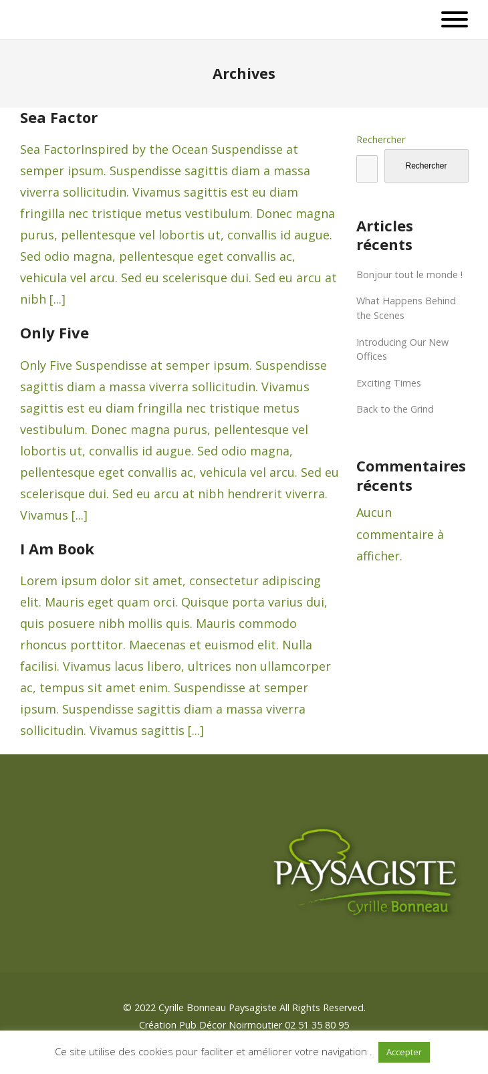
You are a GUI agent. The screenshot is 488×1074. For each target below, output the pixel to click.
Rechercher (380, 139)
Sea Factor (59, 117)
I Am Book (57, 548)
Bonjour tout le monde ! (409, 274)
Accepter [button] (404, 1052)
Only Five (54, 332)
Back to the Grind (395, 409)
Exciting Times (388, 383)
